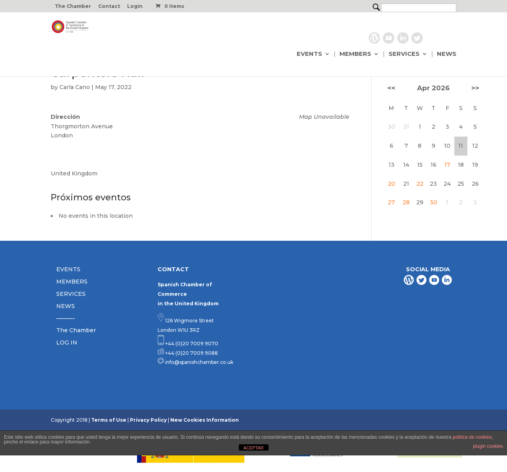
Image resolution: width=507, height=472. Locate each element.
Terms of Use (108, 420)
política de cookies (472, 437)
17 (447, 164)
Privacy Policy (148, 420)
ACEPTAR (253, 447)
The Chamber (73, 6)
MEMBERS (355, 54)
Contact (109, 6)
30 (433, 202)
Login (135, 6)
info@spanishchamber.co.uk (198, 362)
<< (391, 88)
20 (391, 183)
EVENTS (309, 54)
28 (406, 202)
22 (419, 183)
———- (65, 318)
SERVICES (404, 54)
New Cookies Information (204, 420)
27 (391, 202)
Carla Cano (74, 87)
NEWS (446, 54)
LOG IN (66, 342)
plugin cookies (488, 446)
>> (475, 88)
